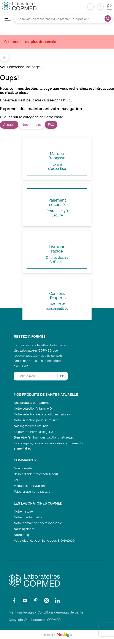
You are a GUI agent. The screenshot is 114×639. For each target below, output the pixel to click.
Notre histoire (23, 511)
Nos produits (31, 125)
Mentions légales (21, 612)
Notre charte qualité (28, 517)
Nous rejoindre (24, 529)
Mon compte (23, 468)
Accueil (9, 125)
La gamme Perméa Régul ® (34, 432)
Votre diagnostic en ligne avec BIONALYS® (44, 540)
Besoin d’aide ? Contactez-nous (36, 474)
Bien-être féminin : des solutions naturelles (44, 437)
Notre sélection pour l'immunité (36, 420)
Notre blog (21, 534)
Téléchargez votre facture (32, 491)
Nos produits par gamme (31, 402)
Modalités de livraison (29, 486)
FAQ (51, 125)
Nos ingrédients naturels (31, 426)
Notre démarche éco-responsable (38, 523)
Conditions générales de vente (60, 612)
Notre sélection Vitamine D (33, 408)
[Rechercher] (63, 18)
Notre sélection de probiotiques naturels (42, 414)
